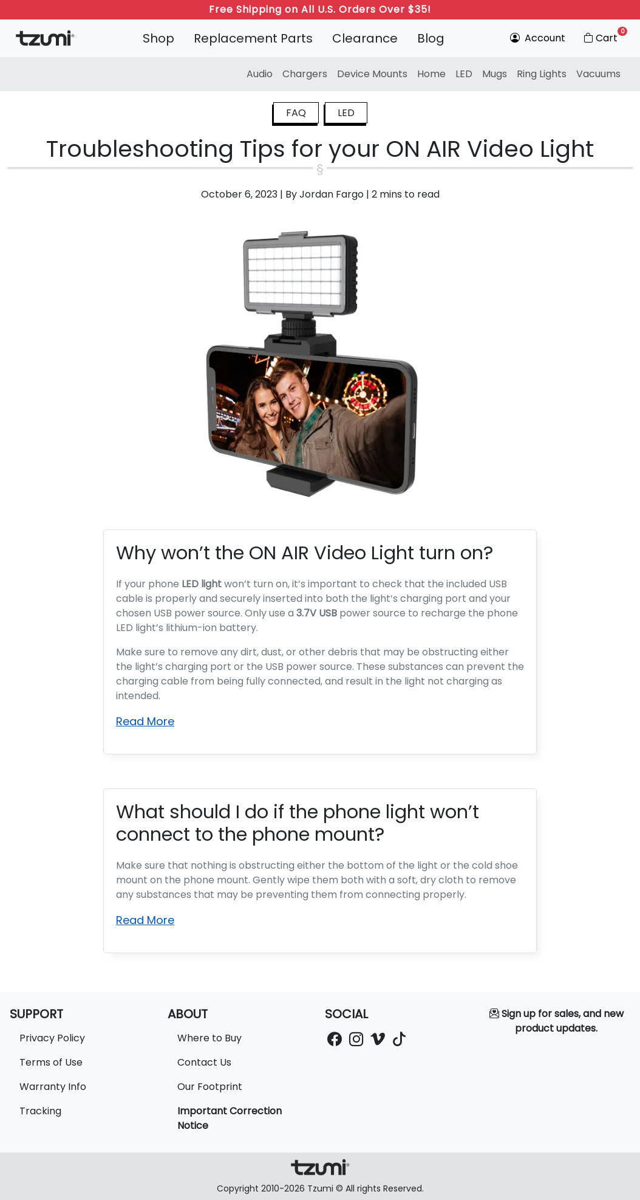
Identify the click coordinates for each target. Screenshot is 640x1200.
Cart (604, 36)
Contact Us (204, 1062)
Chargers (304, 74)
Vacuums (598, 74)
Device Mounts (372, 74)
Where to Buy (209, 1038)
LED (463, 74)
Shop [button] (158, 38)
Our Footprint (209, 1087)
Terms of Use (51, 1062)
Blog (430, 38)
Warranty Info (52, 1087)
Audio (260, 74)
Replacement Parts (253, 38)
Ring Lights (542, 74)
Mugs (494, 74)
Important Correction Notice (229, 1118)
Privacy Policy (52, 1038)
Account (537, 38)
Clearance (365, 38)
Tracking (40, 1111)
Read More (145, 721)
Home (431, 74)
